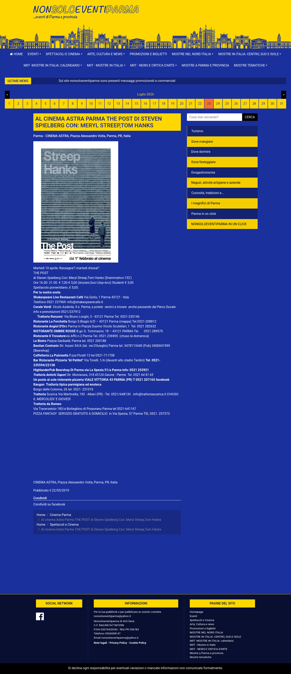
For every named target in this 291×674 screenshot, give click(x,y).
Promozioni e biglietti (148, 54)
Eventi (193, 616)
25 (227, 103)
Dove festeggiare (203, 162)
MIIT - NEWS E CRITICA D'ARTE (208, 649)
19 (172, 103)
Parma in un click (203, 214)
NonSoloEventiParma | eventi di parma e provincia (87, 11)
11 (100, 103)
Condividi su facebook (49, 504)
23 (209, 103)
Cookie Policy (137, 642)
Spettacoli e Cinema (202, 620)
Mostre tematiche (200, 657)
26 (236, 103)
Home (16, 54)
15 (136, 103)
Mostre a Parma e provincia (205, 65)
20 (181, 103)
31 (282, 103)
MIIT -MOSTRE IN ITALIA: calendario (212, 640)
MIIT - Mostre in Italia (202, 644)
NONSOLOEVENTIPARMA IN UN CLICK (219, 224)
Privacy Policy (118, 642)
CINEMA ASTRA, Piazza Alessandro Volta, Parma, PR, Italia (75, 482)
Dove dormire (200, 152)
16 (145, 103)
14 (127, 103)
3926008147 (112, 633)
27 (245, 103)
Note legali (100, 642)
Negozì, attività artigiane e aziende (215, 183)
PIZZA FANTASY (45, 414)
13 (118, 103)
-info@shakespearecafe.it (84, 302)
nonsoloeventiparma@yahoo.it (112, 616)
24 (218, 103)
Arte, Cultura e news (202, 624)
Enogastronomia (203, 172)
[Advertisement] (203, 16)
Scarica (52, 394)
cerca (250, 117)
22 (199, 103)
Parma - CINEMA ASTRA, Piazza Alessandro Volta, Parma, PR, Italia (82, 136)
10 (91, 103)
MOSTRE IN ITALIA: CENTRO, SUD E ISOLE (215, 636)
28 (254, 103)
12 (109, 103)
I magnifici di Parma (205, 203)
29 (263, 103)
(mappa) (125, 321)
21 (191, 103)
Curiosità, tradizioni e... (207, 193)
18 (163, 103)
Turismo (197, 131)
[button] (34, 54)
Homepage (196, 611)
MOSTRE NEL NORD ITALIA (206, 632)
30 (272, 103)
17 (154, 103)
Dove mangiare (202, 141)
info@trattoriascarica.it (149, 394)
